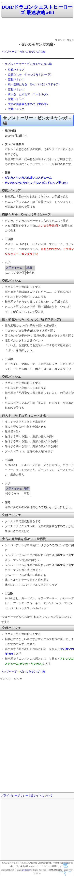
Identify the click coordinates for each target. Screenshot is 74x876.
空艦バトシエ (16, 79)
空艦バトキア (16, 69)
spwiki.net (26, 870)
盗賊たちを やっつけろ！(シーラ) (29, 74)
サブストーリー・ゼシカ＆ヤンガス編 (28, 63)
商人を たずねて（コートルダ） (28, 94)
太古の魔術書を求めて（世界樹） (28, 104)
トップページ (9, 51)
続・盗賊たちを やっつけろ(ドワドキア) (33, 84)
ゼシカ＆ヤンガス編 (32, 51)
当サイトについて (41, 795)
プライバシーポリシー (14, 795)
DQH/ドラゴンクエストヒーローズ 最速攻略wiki (37, 10)
